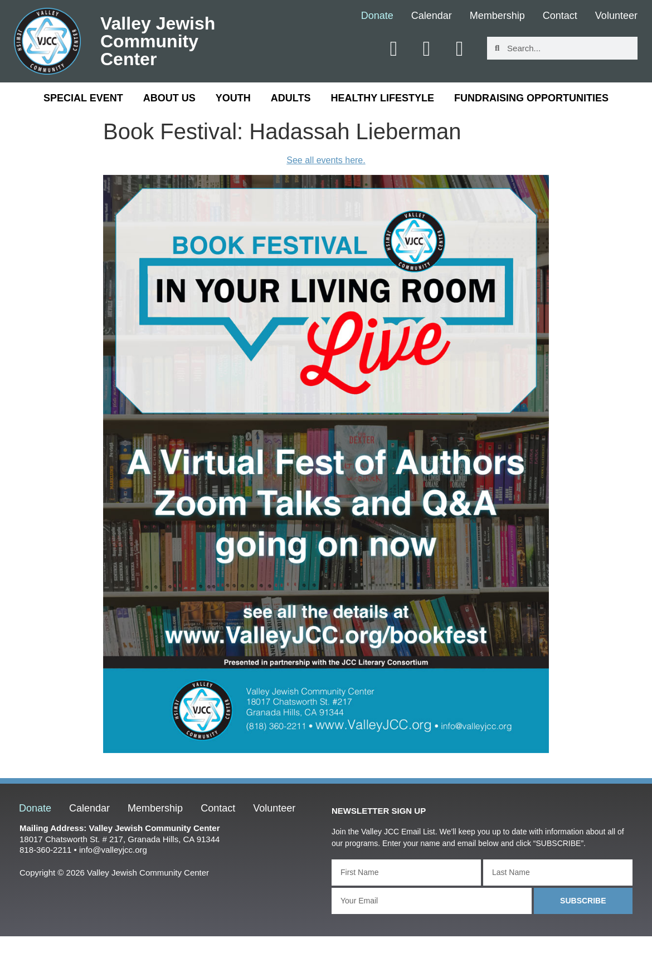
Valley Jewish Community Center (157, 41)
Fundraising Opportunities (531, 98)
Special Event (83, 98)
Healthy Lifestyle (382, 98)
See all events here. (325, 160)
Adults (291, 98)
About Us (169, 98)
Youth (233, 98)
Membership (497, 16)
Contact (560, 16)
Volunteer (616, 16)
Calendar (431, 16)
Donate (377, 16)
